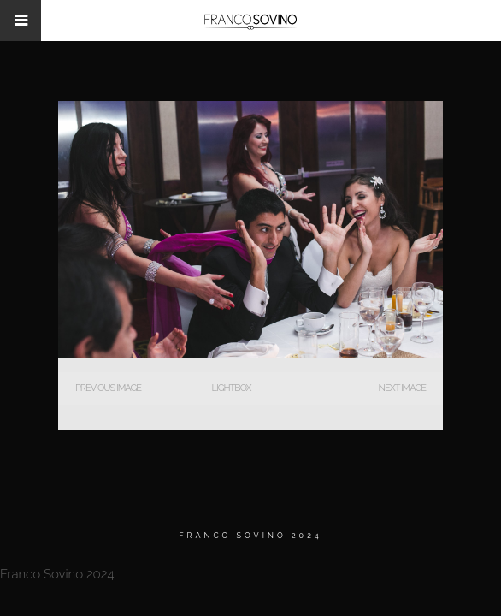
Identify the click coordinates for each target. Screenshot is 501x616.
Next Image (402, 388)
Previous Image (108, 388)
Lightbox (230, 388)
